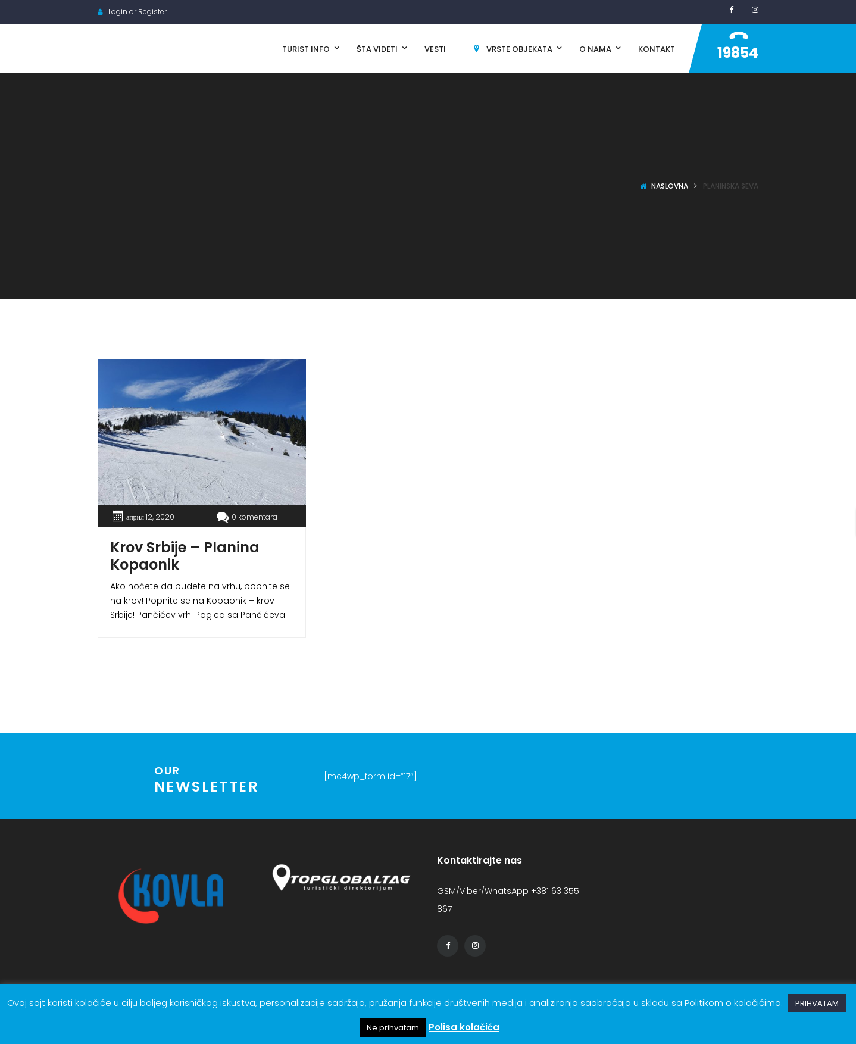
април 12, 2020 (150, 517)
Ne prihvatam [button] (393, 1027)
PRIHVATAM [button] (817, 1003)
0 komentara (247, 517)
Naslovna (669, 186)
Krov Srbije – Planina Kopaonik (185, 555)
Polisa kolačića (464, 1027)
